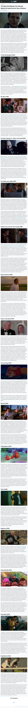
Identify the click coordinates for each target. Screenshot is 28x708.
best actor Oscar (21, 86)
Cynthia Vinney (4, 10)
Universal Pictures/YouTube (23, 70)
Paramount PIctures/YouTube (23, 242)
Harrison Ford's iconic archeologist (14, 246)
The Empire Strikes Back (18, 156)
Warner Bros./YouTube (24, 671)
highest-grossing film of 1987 (19, 217)
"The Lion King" (7, 396)
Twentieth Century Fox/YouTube (24, 27)
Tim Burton (12, 439)
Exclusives (2, 4)
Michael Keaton (16, 114)
